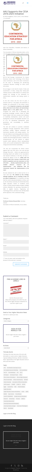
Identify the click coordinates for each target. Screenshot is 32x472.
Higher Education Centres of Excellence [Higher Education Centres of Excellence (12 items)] (12, 391)
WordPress (16, 470)
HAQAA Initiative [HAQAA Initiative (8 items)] (21, 386)
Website (5, 252)
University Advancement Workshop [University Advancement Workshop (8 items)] (11, 403)
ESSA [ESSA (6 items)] (15, 386)
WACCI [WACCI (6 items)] (5, 408)
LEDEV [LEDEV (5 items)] (27, 391)
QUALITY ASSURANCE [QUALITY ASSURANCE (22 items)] (8, 396)
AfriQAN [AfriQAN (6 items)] (26, 379)
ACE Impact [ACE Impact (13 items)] (6, 374)
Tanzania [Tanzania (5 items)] (18, 398)
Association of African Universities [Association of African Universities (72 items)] (19, 382)
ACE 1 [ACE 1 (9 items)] (21, 372)
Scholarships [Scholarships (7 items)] (12, 398)
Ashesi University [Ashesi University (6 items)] (7, 382)
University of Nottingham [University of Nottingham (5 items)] (22, 406)
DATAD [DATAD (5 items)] (23, 384)
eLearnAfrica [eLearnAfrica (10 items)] (10, 386)
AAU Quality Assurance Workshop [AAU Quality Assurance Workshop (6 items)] (11, 370)
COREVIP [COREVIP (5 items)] (13, 384)
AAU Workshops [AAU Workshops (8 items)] (11, 372)
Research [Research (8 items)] (6, 398)
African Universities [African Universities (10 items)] (8, 379)
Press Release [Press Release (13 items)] (18, 394)
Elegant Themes (15, 468)
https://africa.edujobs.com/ (12, 299)
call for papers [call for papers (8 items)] (7, 384)
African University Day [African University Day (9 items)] (18, 379)
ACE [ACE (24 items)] (17, 372)
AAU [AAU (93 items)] (5, 367)
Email (5, 245)
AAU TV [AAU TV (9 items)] (5, 372)
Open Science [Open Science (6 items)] (11, 394)
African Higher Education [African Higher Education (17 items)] (22, 377)
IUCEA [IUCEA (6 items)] (23, 391)
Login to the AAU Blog (9, 426)
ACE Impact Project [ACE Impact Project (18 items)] (14, 374)
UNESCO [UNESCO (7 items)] (23, 398)
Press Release (25, 16)
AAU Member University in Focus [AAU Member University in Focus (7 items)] (14, 367)
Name (5, 239)
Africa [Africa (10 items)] (20, 374)
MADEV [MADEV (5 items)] (5, 394)
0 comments (7, 18)
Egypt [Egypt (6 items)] (5, 386)
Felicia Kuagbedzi (9, 16)
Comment (6, 223)
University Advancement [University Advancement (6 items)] (9, 401)
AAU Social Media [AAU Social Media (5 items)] (23, 370)
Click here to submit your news (10, 314)
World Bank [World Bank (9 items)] (10, 408)
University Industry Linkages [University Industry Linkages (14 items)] (9, 406)
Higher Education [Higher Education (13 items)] (7, 389)
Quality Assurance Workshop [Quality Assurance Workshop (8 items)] (20, 396)
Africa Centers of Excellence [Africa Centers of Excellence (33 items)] (9, 377)
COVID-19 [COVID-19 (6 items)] (19, 384)
